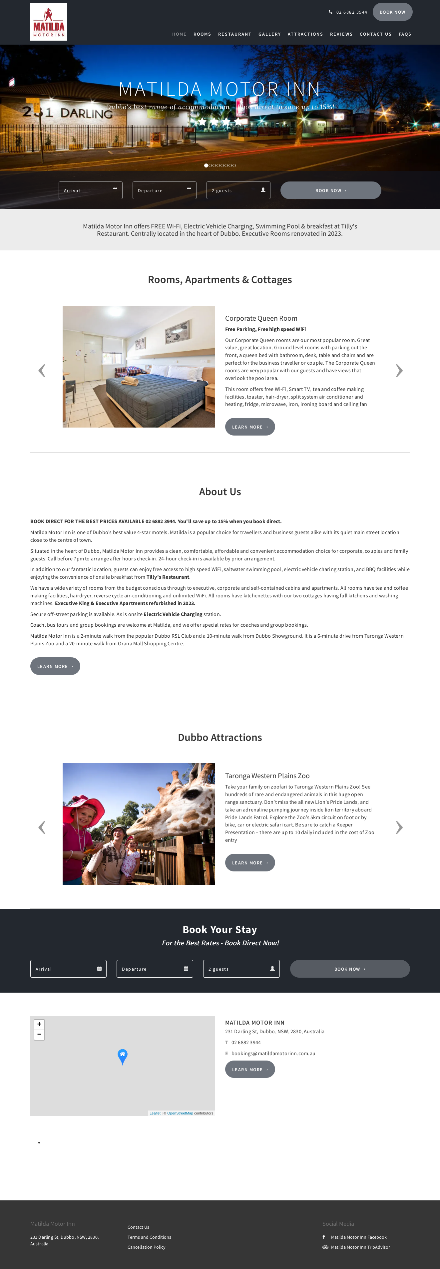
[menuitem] (181, 34)
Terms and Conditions (149, 1237)
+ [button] (39, 1025)
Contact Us (138, 1227)
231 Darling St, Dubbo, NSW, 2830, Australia (275, 1031)
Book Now (328, 190)
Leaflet (155, 1113)
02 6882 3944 (246, 1042)
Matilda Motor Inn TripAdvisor (356, 1247)
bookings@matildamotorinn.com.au (273, 1053)
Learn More (247, 427)
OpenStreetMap (180, 1113)
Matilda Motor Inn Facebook (354, 1237)
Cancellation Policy (147, 1247)
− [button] (39, 1035)
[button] (39, 371)
